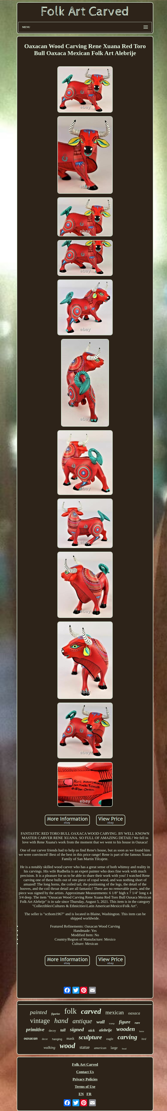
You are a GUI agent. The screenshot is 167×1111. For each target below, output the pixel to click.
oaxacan (31, 1038)
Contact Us (85, 1072)
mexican (114, 1012)
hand (61, 1020)
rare (137, 1022)
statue (85, 1047)
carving (127, 1037)
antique (82, 1020)
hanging (57, 1039)
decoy (52, 1030)
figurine (55, 1013)
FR (89, 1094)
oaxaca (134, 1013)
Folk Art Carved (85, 1064)
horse (141, 1031)
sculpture (90, 1037)
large (114, 1048)
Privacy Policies (85, 1079)
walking (49, 1048)
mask (70, 1038)
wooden (125, 1029)
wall (101, 1021)
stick (91, 1030)
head (124, 1048)
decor (45, 1039)
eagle (109, 1039)
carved (91, 1011)
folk (70, 1011)
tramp (112, 1023)
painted (38, 1012)
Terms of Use (85, 1087)
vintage (40, 1020)
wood (67, 1046)
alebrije (105, 1030)
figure (124, 1021)
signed (77, 1029)
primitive (35, 1029)
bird (144, 1039)
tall (63, 1030)
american (100, 1048)
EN (81, 1094)
